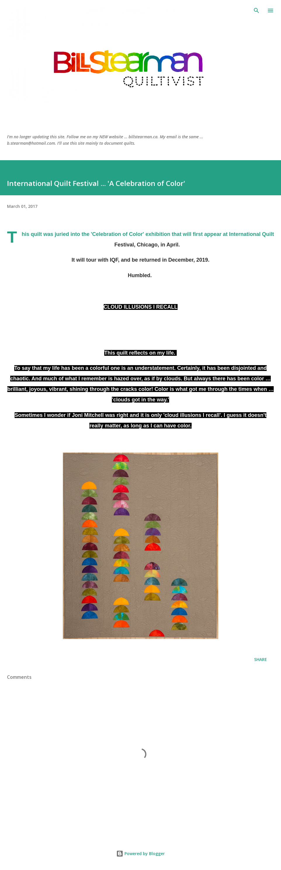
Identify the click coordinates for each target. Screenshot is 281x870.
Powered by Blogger (140, 853)
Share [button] (260, 659)
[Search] (256, 10)
